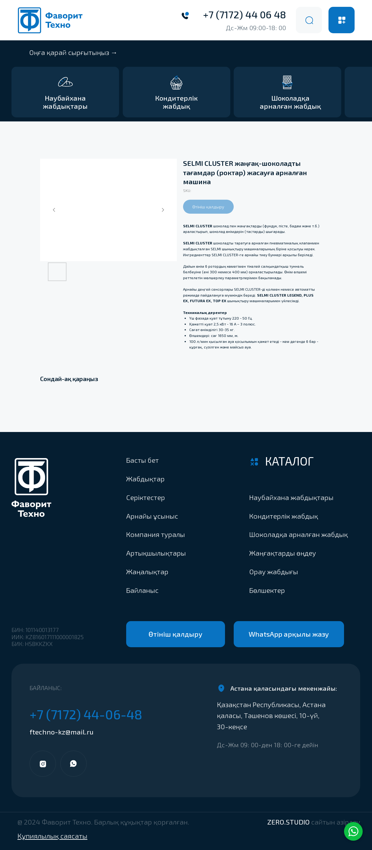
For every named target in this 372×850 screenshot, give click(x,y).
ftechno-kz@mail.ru (62, 732)
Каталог (289, 461)
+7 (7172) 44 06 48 (244, 14)
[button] (301, 590)
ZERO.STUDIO (313, 822)
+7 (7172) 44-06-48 (86, 714)
